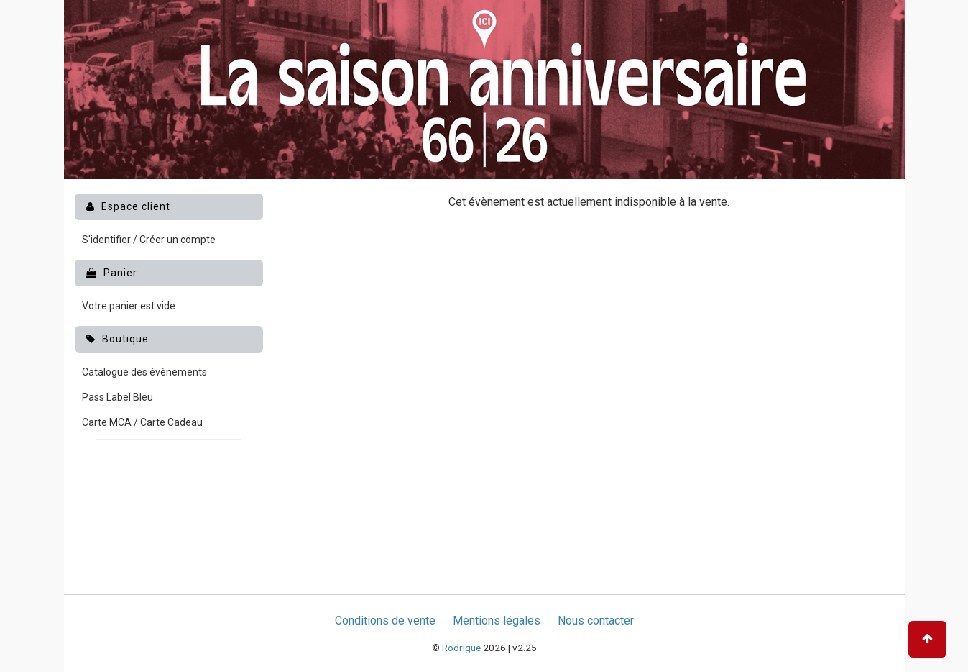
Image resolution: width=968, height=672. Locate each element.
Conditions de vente (385, 620)
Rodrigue (461, 647)
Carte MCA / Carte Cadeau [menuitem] (142, 422)
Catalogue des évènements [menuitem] (144, 372)
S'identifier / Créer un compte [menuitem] (149, 239)
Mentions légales (496, 620)
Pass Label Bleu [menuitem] (117, 397)
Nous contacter (596, 620)
